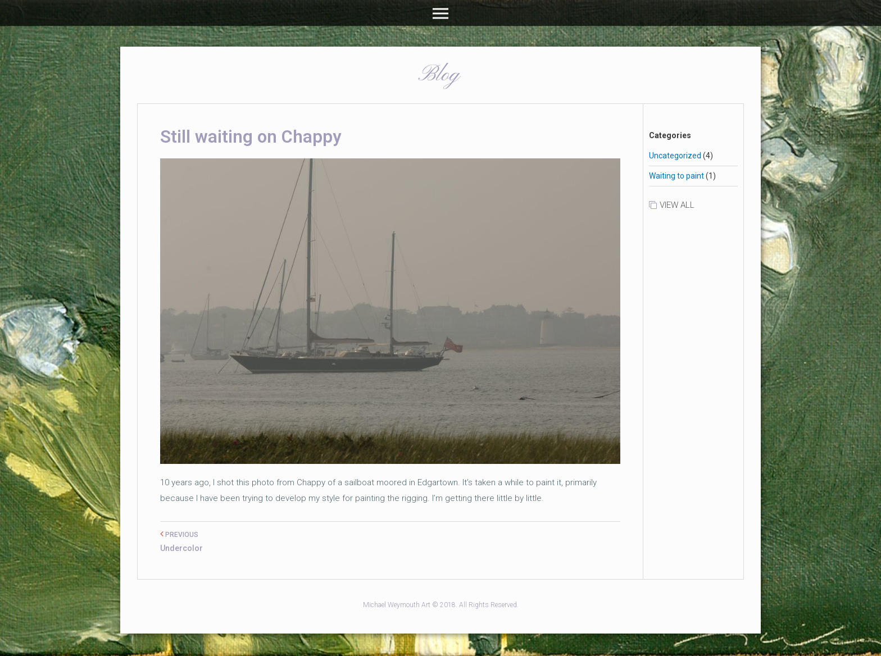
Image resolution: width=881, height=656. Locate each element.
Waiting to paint (676, 175)
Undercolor (181, 548)
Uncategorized (675, 155)
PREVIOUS (179, 535)
